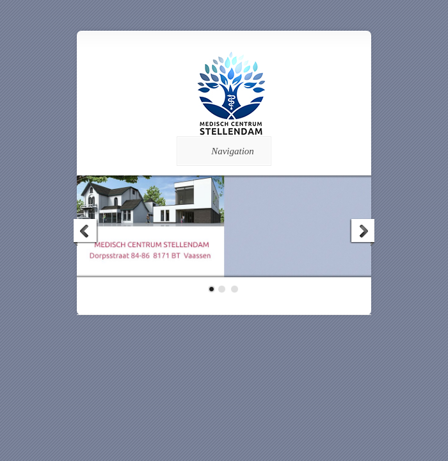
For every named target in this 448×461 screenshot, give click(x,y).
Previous (86, 232)
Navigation (221, 151)
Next (362, 232)
